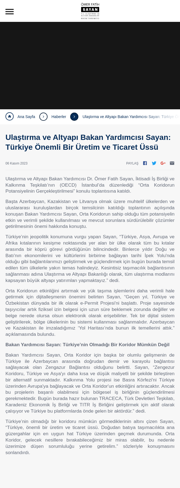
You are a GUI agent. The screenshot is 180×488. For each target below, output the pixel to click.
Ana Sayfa (20, 116)
